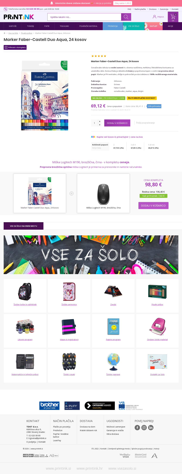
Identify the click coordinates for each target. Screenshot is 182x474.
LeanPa (56, 440)
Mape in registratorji (69, 339)
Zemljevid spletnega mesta (119, 449)
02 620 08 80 (32, 8)
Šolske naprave (113, 374)
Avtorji (156, 449)
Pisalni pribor (157, 304)
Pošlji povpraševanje (149, 122)
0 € (173, 20)
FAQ (129, 9)
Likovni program (25, 339)
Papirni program (113, 339)
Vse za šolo (133, 26)
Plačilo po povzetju (61, 426)
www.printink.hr (90, 468)
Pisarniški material (88, 26)
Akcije (170, 26)
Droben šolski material (157, 339)
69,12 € (99, 106)
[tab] (23, 226)
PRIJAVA (160, 17)
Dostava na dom (87, 426)
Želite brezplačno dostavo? (141, 98)
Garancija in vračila (115, 430)
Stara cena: (131, 106)
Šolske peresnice (69, 304)
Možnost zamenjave (116, 426)
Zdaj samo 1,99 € (123, 3)
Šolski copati (69, 374)
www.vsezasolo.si (122, 468)
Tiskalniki (64, 26)
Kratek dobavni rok (88, 430)
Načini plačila (140, 9)
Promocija (113, 26)
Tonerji (30, 26)
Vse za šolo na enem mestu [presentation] (23, 226)
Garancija (164, 9)
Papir (46, 26)
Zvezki (113, 304)
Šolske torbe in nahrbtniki (25, 304)
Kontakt (175, 9)
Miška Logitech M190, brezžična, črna (103, 207)
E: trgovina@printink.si (36, 438)
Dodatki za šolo (157, 374)
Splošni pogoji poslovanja (142, 449)
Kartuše (13, 26)
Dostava (152, 9)
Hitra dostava (113, 434)
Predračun (57, 430)
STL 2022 (95, 449)
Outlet (153, 26)
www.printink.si (58, 468)
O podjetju (31, 441)
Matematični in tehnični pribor (25, 374)
